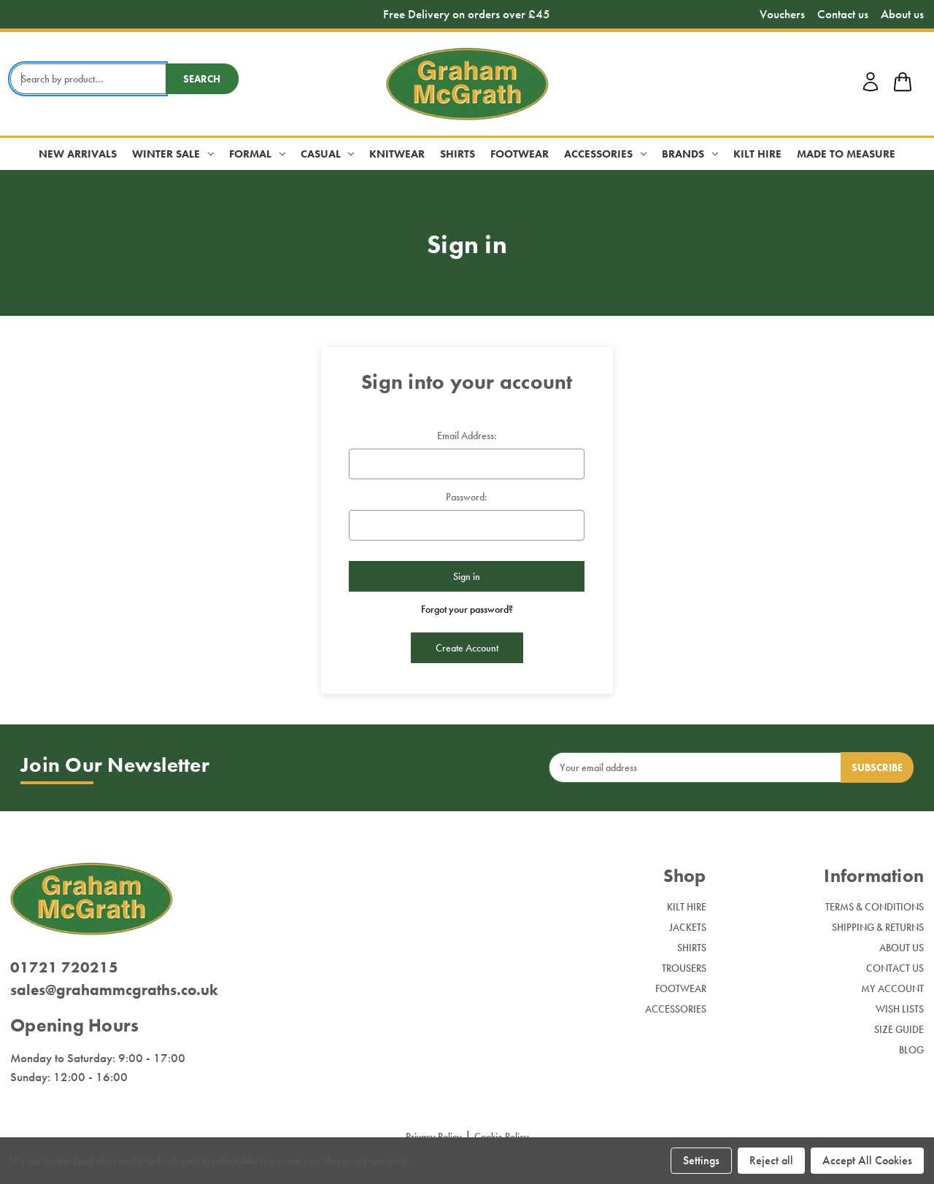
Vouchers (782, 14)
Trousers (684, 968)
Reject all (771, 1160)
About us (902, 14)
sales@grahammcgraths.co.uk (114, 989)
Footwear (519, 154)
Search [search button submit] (201, 78)
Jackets (687, 927)
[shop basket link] (903, 84)
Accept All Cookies (867, 1160)
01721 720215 (64, 967)
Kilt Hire (757, 154)
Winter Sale (173, 154)
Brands (690, 154)
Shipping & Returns (878, 927)
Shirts (457, 154)
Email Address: (467, 435)
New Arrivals (78, 154)
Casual (328, 154)
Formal (257, 154)
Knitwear (397, 154)
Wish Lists (900, 1008)
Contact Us (895, 968)
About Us (901, 947)
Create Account (467, 647)
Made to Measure (846, 154)
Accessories (605, 154)
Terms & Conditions (874, 906)
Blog (911, 1049)
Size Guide (899, 1029)
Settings (701, 1160)
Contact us (842, 14)
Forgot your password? (467, 609)
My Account (892, 988)
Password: (466, 496)
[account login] (870, 89)
